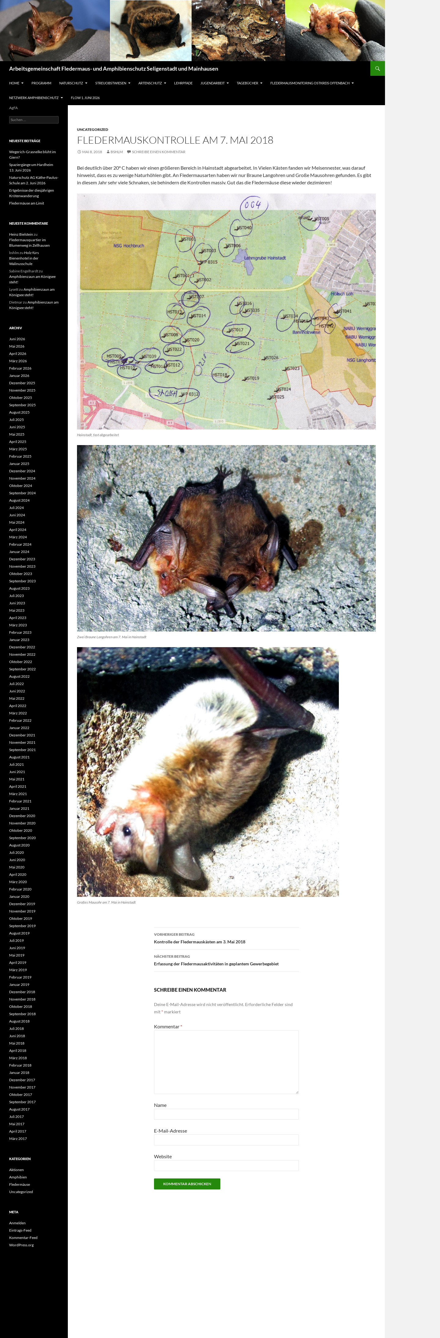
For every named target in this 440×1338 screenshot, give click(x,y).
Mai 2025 (16, 434)
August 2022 (19, 676)
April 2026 (17, 353)
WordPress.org (21, 1245)
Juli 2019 (16, 940)
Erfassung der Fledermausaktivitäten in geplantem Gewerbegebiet (226, 959)
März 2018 (18, 1058)
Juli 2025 (16, 419)
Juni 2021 (17, 771)
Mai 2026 (16, 346)
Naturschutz (71, 83)
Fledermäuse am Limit (26, 203)
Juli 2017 (16, 1116)
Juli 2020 (16, 852)
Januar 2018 (19, 1072)
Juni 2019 (17, 947)
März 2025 (18, 449)
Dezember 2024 (22, 471)
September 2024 (22, 493)
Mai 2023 (16, 610)
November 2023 (22, 566)
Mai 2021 (16, 779)
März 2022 (18, 713)
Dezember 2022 (22, 647)
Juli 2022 (16, 683)
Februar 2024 (20, 544)
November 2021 (22, 742)
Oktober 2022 (20, 661)
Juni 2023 (17, 603)
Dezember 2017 (22, 1080)
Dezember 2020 (22, 815)
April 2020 (17, 874)
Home (14, 83)
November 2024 (22, 478)
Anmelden (17, 1223)
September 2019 (22, 925)
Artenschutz (150, 83)
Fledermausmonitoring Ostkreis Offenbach (310, 83)
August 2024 (19, 500)
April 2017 (17, 1131)
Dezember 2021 (22, 735)
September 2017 (22, 1102)
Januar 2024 (19, 551)
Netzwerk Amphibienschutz (34, 98)
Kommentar (168, 1026)
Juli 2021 (16, 764)
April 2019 (17, 962)
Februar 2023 (20, 632)
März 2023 (18, 625)
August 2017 (19, 1109)
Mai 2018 (16, 1043)
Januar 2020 (19, 896)
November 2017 (22, 1087)
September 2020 (22, 837)
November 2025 (22, 390)
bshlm (117, 151)
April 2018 (17, 1050)
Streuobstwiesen (110, 83)
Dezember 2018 (22, 992)
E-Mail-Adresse (170, 1130)
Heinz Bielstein (21, 234)
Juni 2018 (17, 1036)
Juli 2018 (16, 1028)
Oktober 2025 (20, 397)
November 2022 (22, 654)
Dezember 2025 (22, 383)
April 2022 (17, 705)
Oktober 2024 (20, 485)
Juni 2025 (17, 427)
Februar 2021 (20, 801)
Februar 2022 (20, 720)
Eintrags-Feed (20, 1230)
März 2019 (18, 970)
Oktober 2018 (20, 1006)
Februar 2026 (20, 368)
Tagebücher (247, 83)
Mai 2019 (16, 955)
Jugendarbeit (212, 83)
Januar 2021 (19, 808)
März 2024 (18, 537)
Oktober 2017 (20, 1094)
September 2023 (22, 581)
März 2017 (18, 1138)
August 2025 (19, 412)
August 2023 (19, 588)
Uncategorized (92, 129)
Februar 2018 (20, 1065)
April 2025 (17, 441)
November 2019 (22, 911)
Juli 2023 (16, 595)
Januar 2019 (19, 984)
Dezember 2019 (22, 903)
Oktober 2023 (20, 573)
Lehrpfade (183, 83)
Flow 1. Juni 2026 (85, 98)
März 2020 (18, 881)
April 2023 (17, 617)
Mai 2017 (16, 1124)
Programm (41, 83)
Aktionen (16, 1169)
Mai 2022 (16, 698)
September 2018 (22, 1014)
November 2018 (22, 999)
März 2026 (18, 361)
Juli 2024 (16, 507)
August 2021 (19, 757)
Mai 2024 (16, 522)
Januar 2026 (19, 375)
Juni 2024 (17, 515)
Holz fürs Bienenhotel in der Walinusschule (24, 258)
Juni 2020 (17, 859)
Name (160, 1105)
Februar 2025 (20, 456)
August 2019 (19, 933)
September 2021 (22, 749)
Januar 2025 (19, 463)
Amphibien (18, 1177)
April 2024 (17, 529)
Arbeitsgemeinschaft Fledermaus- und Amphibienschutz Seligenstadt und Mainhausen (113, 68)
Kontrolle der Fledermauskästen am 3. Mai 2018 (226, 937)
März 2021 (18, 793)
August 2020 (19, 845)
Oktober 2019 (20, 918)
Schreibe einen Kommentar (158, 151)
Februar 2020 (20, 889)
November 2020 (22, 823)
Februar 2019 (20, 977)
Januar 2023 (19, 639)
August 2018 (19, 1021)
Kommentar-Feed (23, 1237)
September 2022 (22, 669)
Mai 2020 (16, 867)
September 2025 (22, 405)
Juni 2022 (17, 691)
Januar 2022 (19, 727)
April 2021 (17, 786)
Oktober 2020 (20, 830)
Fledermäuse (19, 1184)
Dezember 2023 (22, 559)
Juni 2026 (17, 339)
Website (163, 1156)
